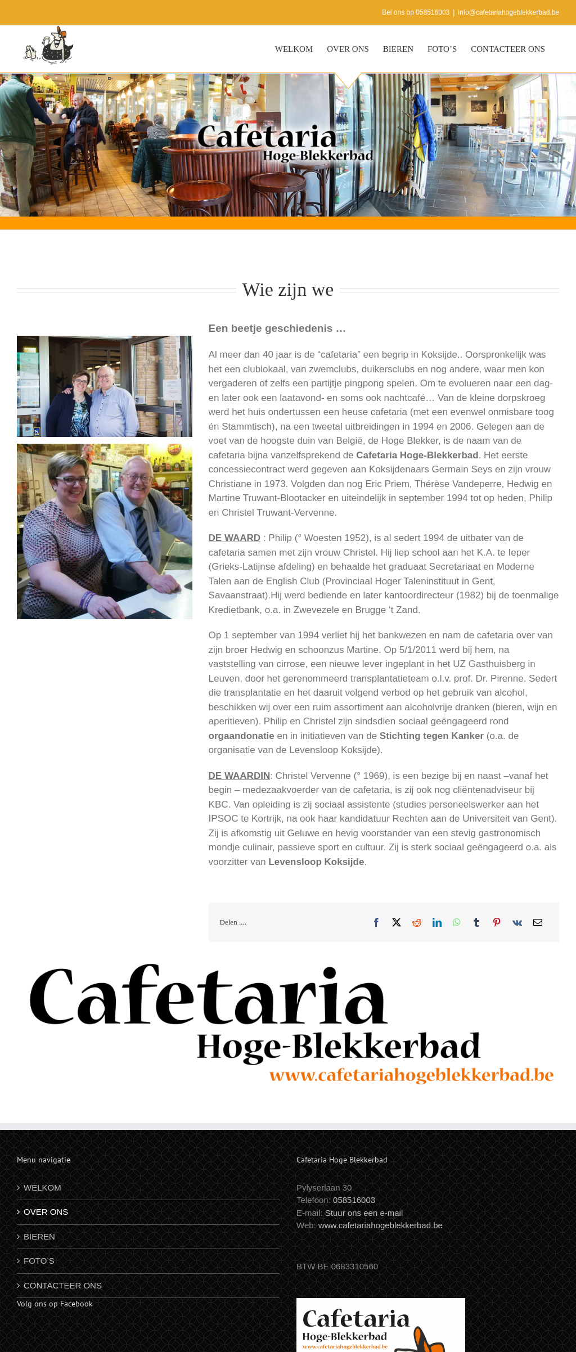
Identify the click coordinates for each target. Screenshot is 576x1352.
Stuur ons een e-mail (364, 1213)
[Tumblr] (476, 922)
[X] (396, 922)
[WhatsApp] (456, 922)
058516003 (354, 1200)
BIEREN (39, 1236)
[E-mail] (538, 922)
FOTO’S (39, 1260)
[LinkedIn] (437, 922)
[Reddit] (417, 922)
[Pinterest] (497, 922)
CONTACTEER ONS (63, 1285)
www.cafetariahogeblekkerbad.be (380, 1225)
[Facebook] (376, 922)
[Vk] (517, 922)
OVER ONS (46, 1211)
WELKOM (42, 1187)
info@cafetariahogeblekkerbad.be (508, 12)
